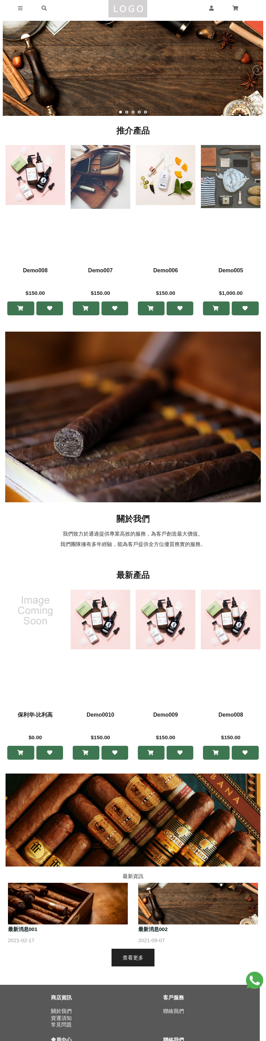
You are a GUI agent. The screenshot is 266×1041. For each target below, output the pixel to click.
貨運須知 (61, 1019)
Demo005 (231, 270)
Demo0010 (100, 715)
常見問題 (61, 1026)
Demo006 (165, 270)
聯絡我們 (173, 1012)
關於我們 (61, 1012)
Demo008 (35, 270)
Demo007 (100, 270)
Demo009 (165, 715)
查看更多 (133, 958)
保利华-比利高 (35, 715)
